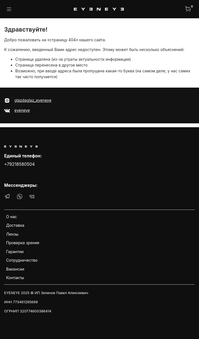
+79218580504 (19, 164)
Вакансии (15, 269)
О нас (11, 216)
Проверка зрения (22, 242)
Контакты (15, 277)
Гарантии (15, 251)
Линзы (12, 234)
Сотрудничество (21, 260)
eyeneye (22, 110)
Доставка (15, 225)
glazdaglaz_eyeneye (32, 100)
